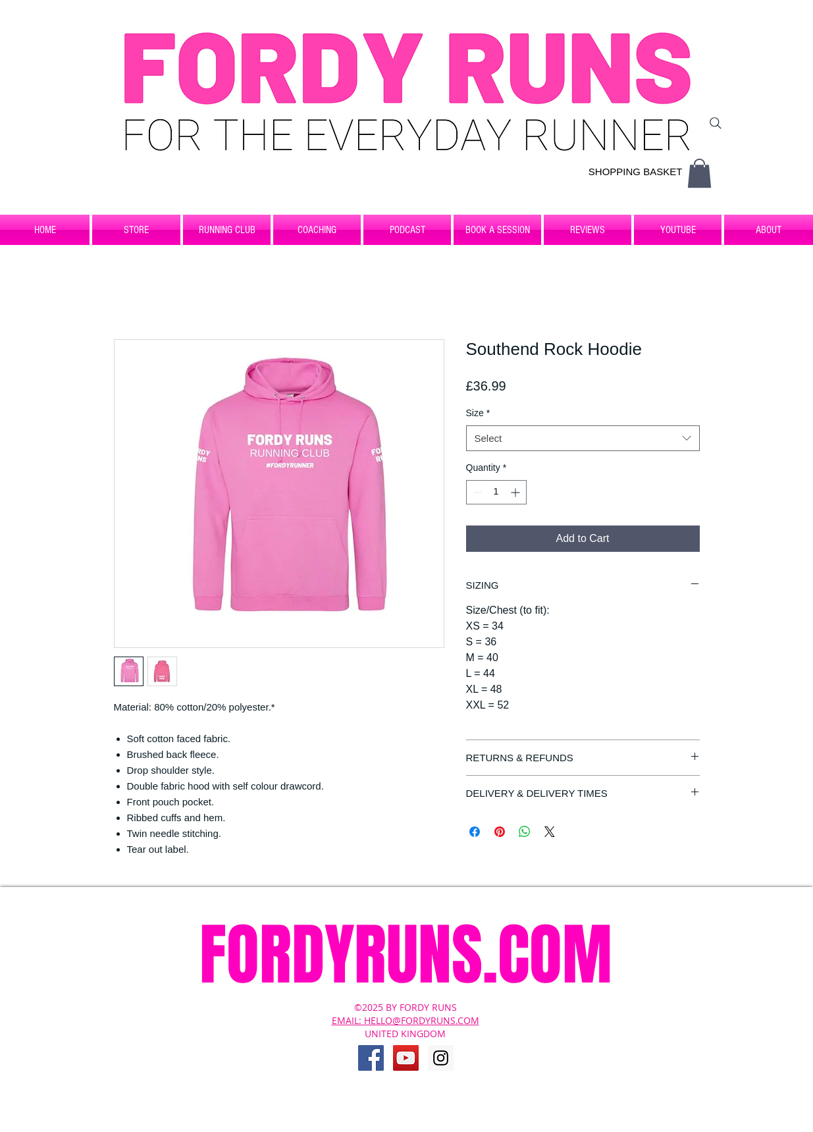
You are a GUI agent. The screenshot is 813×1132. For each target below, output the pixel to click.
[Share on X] (550, 832)
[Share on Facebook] (475, 832)
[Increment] (516, 492)
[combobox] (583, 438)
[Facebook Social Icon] (371, 1058)
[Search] (715, 123)
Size (478, 413)
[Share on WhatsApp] (525, 832)
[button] (699, 173)
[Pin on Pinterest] (500, 832)
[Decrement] (476, 492)
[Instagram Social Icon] (441, 1058)
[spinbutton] (496, 492)
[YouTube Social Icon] (406, 1058)
